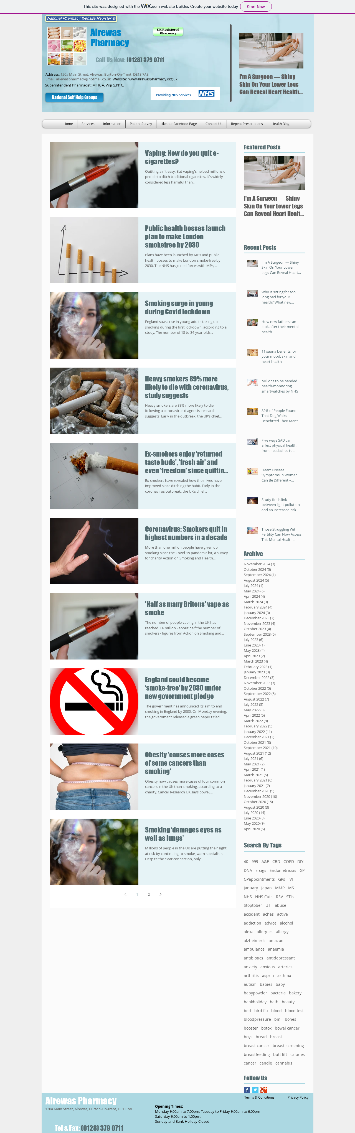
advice (271, 923)
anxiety (250, 966)
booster (251, 1028)
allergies (265, 931)
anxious (267, 966)
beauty (288, 1001)
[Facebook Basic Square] (247, 1090)
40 (246, 861)
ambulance (254, 949)
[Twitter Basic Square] (255, 1090)
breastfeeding (257, 1054)
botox (266, 1028)
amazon (276, 940)
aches (268, 914)
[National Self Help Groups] (74, 97)
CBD (276, 861)
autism (250, 984)
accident (252, 914)
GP (302, 870)
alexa (248, 931)
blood (276, 1010)
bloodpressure (257, 1019)
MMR (280, 887)
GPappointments (259, 879)
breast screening (288, 1045)
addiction (252, 923)
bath (274, 1001)
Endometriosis (283, 870)
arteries (285, 966)
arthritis (251, 975)
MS (291, 887)
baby (280, 984)
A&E (265, 861)
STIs (290, 896)
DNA (248, 870)
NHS (248, 896)
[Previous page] (125, 894)
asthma (284, 975)
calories (297, 1054)
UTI (268, 905)
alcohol (286, 923)
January (251, 887)
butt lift (280, 1054)
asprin (268, 975)
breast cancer (256, 1045)
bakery (295, 992)
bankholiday (255, 1001)
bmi (278, 1019)
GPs (281, 879)
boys (248, 1036)
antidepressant (281, 958)
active (282, 914)
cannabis (283, 1063)
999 (255, 861)
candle (266, 1063)
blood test (294, 1010)
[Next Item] (294, 50)
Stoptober (253, 905)
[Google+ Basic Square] (263, 1090)
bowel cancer (287, 1028)
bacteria (278, 992)
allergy (282, 931)
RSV (279, 896)
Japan (266, 887)
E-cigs (260, 870)
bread (261, 1036)
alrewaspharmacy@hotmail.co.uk (83, 79)
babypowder (255, 992)
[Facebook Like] (127, 97)
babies (266, 984)
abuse (280, 905)
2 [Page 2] (149, 894)
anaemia (276, 949)
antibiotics (253, 958)
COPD (288, 861)
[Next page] (160, 894)
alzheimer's (254, 940)
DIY (300, 861)
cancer (250, 1063)
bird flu (261, 1010)
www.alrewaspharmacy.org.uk (153, 79)
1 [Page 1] (137, 894)
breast (276, 1036)
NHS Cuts (264, 896)
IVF (291, 879)
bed (247, 1010)
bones (290, 1019)
